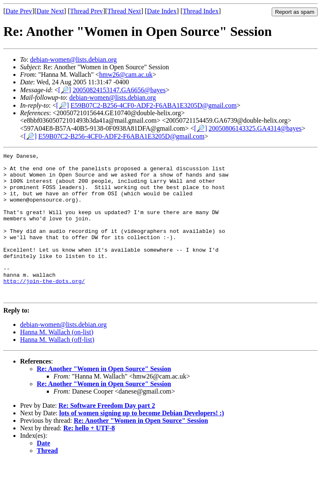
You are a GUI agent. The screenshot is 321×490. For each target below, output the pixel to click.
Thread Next (124, 11)
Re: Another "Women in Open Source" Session (104, 397)
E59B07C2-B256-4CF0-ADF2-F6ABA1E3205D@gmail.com (154, 105)
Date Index (162, 11)
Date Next (50, 11)
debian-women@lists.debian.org (73, 59)
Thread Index (201, 11)
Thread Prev (86, 11)
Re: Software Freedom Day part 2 (107, 434)
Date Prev (18, 11)
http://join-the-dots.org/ (44, 307)
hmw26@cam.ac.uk (126, 74)
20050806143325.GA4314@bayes (255, 128)
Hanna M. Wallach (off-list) (57, 368)
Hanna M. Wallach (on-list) (56, 360)
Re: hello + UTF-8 (89, 456)
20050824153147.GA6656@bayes (119, 89)
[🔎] (64, 89)
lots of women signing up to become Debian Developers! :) (141, 441)
